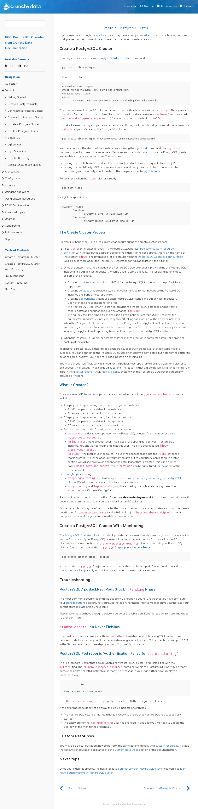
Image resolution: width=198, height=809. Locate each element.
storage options (75, 602)
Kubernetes (169, 6)
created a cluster (147, 35)
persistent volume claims (94, 282)
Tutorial (9, 90)
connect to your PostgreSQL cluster (140, 768)
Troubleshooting (14, 276)
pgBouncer (14, 144)
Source (149, 6)
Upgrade (10, 219)
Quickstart (11, 83)
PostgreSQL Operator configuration (160, 256)
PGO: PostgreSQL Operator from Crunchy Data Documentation (24, 43)
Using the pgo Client (17, 192)
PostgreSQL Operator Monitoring (85, 535)
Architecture (12, 171)
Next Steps (11, 289)
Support (10, 239)
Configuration (13, 178)
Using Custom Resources (20, 198)
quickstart (102, 35)
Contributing (12, 225)
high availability (111, 371)
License (189, 6)
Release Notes (13, 232)
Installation (11, 185)
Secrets (68, 429)
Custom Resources (16, 282)
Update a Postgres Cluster (23, 124)
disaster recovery (84, 371)
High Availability (17, 151)
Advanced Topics (15, 212)
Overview (130, 6)
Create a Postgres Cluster (23, 104)
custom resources (166, 745)
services (84, 290)
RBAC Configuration (17, 205)
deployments (87, 298)
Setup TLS (14, 137)
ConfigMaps (71, 474)
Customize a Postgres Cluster (25, 117)
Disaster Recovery (18, 158)
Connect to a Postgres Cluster (25, 110)
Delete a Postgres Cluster (23, 131)
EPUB (26, 66)
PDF (11, 66)
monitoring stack (70, 570)
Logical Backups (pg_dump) (24, 165)
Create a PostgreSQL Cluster (22, 257)
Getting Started (17, 97)
